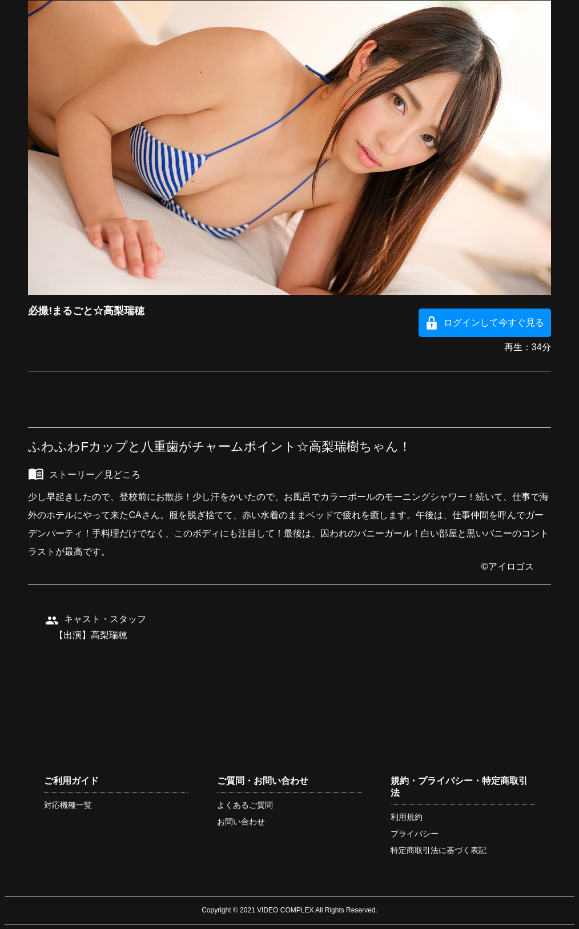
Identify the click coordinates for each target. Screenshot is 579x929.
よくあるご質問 (245, 805)
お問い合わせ (241, 821)
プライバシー (415, 833)
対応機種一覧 (68, 805)
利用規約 (407, 817)
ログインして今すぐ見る (494, 322)
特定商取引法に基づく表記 (438, 850)
